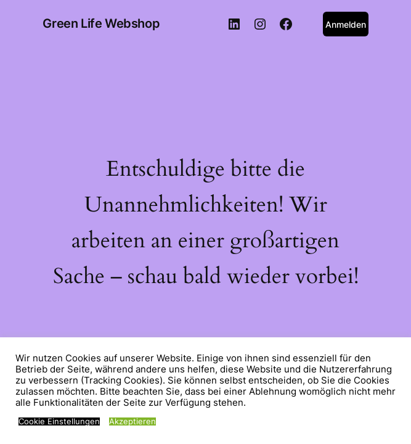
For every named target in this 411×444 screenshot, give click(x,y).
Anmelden (345, 24)
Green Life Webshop (101, 23)
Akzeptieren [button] (132, 421)
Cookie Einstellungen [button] (59, 421)
